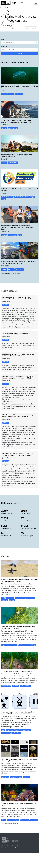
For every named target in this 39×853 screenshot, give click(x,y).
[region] (19, 18)
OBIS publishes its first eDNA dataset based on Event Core (19, 87)
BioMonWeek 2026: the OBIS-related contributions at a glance (19, 190)
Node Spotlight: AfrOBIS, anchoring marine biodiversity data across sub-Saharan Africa (16, 121)
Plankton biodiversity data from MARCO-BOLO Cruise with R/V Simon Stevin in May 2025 (18, 298)
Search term (5, 46)
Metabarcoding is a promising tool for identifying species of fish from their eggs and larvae (18, 713)
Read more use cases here (9, 824)
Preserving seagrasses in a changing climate (16, 671)
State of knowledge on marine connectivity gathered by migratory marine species (19, 580)
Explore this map (30, 28)
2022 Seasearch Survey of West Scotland (16, 334)
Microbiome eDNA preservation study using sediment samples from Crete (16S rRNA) (17, 454)
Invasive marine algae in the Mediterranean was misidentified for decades (18, 627)
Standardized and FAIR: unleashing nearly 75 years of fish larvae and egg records (18, 262)
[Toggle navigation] (35, 3)
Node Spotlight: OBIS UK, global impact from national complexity (16, 155)
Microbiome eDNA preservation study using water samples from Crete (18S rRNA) (17, 415)
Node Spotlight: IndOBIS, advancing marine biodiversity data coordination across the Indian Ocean (17, 227)
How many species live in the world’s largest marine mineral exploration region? (19, 760)
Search (19, 53)
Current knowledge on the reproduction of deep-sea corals (19, 804)
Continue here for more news (10, 273)
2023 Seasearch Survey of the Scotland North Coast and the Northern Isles (18, 355)
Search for (4, 39)
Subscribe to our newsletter (11, 848)
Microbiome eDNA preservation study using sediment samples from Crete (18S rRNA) (17, 377)
